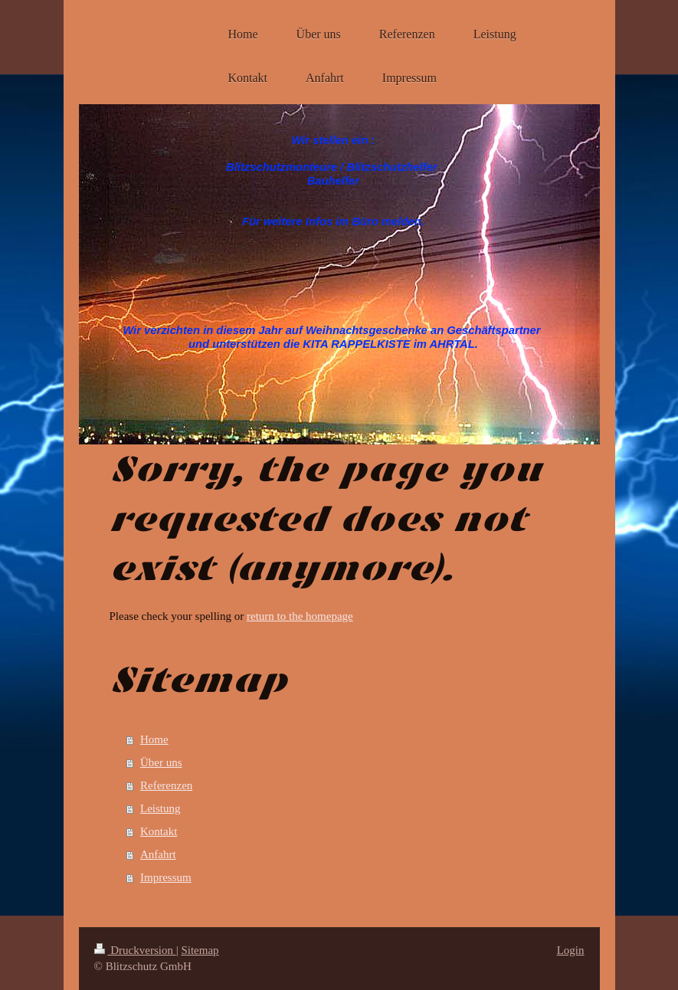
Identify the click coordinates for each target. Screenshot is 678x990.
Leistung (160, 808)
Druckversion (135, 950)
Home (154, 739)
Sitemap (199, 950)
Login (571, 950)
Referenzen (166, 785)
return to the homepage (300, 616)
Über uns (161, 762)
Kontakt (158, 831)
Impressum (166, 877)
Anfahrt (158, 854)
